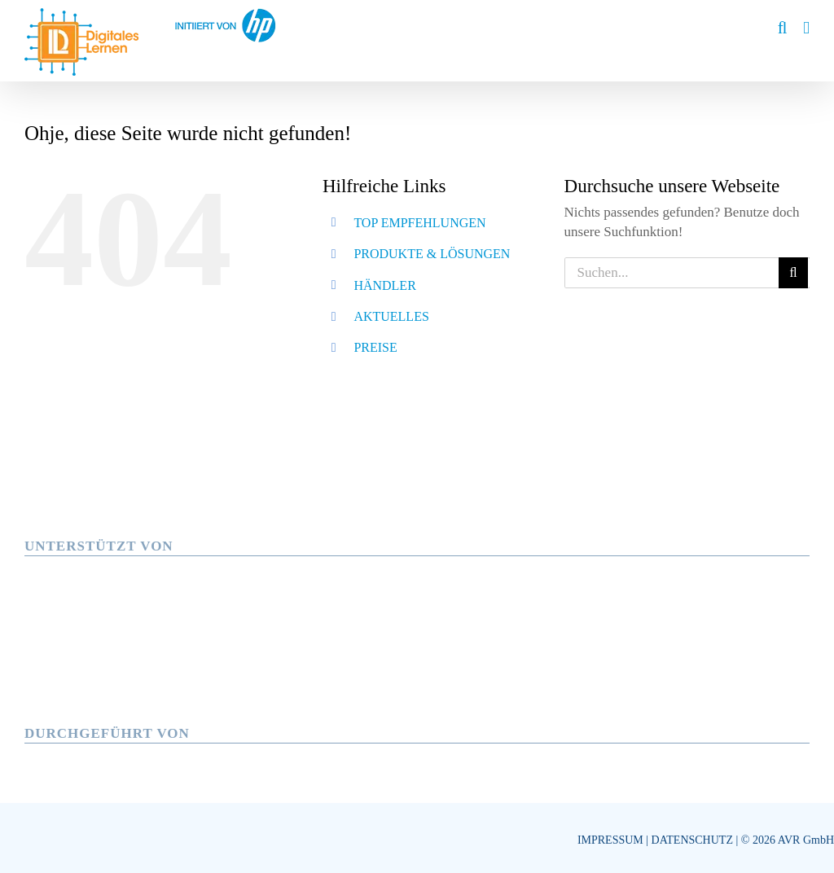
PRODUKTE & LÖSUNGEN (431, 254)
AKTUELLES (390, 316)
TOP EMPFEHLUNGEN (419, 223)
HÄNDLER (384, 285)
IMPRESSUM (610, 840)
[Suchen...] (671, 272)
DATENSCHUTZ (692, 840)
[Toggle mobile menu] (806, 28)
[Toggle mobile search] (783, 28)
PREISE (375, 347)
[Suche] (794, 272)
